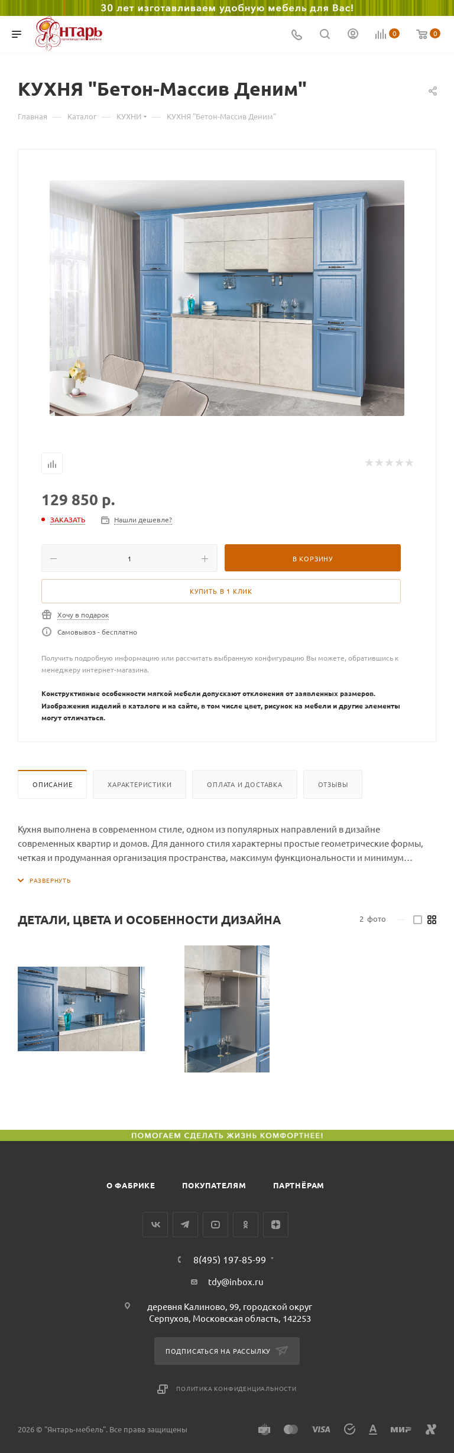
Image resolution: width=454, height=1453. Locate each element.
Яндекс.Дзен (275, 1224)
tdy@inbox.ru (236, 1281)
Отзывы (333, 784)
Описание (52, 784)
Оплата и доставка (245, 784)
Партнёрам (299, 1185)
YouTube (215, 1224)
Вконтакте (155, 1224)
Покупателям (214, 1185)
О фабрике (130, 1185)
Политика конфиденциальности (236, 1388)
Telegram (185, 1224)
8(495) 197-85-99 (229, 1259)
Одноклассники (245, 1224)
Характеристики (139, 784)
